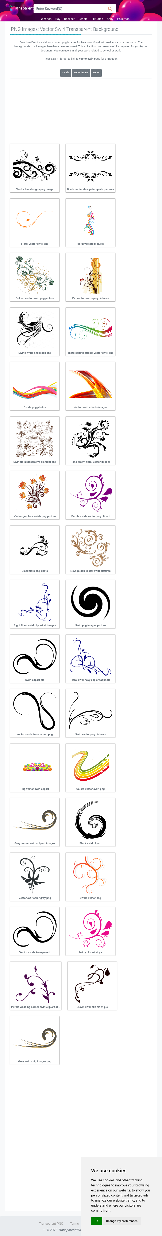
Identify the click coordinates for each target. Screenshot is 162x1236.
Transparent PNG (51, 1223)
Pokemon (123, 19)
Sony (110, 19)
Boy (57, 19)
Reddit (82, 19)
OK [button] (96, 1221)
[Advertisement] (81, 109)
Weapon (46, 19)
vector (96, 72)
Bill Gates (97, 19)
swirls (65, 72)
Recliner (69, 19)
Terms (74, 1223)
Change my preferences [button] (122, 1221)
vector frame (81, 72)
